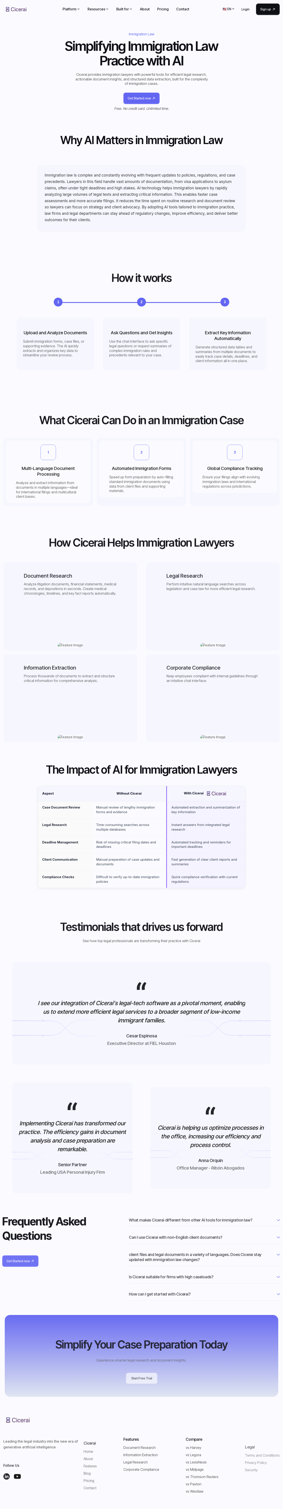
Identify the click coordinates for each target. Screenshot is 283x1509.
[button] (71, 9)
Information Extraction (140, 1455)
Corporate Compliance (141, 1469)
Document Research (139, 1447)
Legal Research (135, 1462)
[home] (16, 9)
